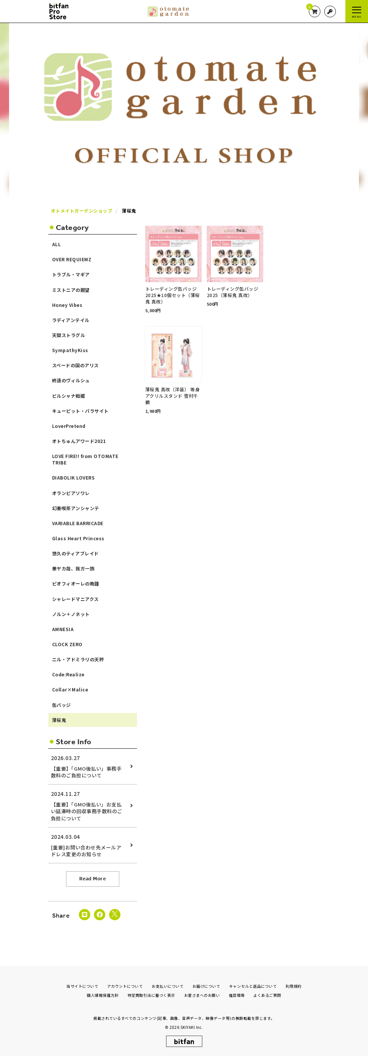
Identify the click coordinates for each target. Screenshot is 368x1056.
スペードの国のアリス (75, 365)
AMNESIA (63, 629)
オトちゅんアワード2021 (79, 441)
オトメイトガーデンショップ (81, 210)
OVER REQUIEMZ (72, 259)
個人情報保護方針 (103, 995)
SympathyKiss (70, 350)
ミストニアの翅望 (71, 290)
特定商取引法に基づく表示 (151, 995)
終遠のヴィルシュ (71, 380)
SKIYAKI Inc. (191, 1027)
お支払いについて (167, 986)
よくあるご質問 (267, 995)
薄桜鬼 (59, 720)
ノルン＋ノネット (71, 614)
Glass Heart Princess (78, 538)
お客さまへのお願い (202, 995)
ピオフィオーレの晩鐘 (75, 583)
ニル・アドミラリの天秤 (78, 659)
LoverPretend (69, 426)
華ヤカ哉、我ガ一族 (73, 568)
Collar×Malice (70, 689)
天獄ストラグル (68, 335)
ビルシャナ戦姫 (68, 395)
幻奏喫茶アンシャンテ (75, 508)
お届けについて (206, 986)
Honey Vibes (67, 305)
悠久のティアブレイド (75, 553)
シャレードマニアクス (75, 599)
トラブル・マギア (71, 274)
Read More (92, 878)
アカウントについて (125, 986)
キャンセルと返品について (253, 986)
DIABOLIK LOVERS (73, 477)
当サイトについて (82, 986)
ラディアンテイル (70, 320)
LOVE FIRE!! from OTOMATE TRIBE (85, 459)
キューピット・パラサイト (80, 411)
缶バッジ (61, 705)
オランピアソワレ (71, 493)
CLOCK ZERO (67, 644)
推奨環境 (237, 995)
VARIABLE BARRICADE (77, 523)
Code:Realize (68, 674)
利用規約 (294, 986)
